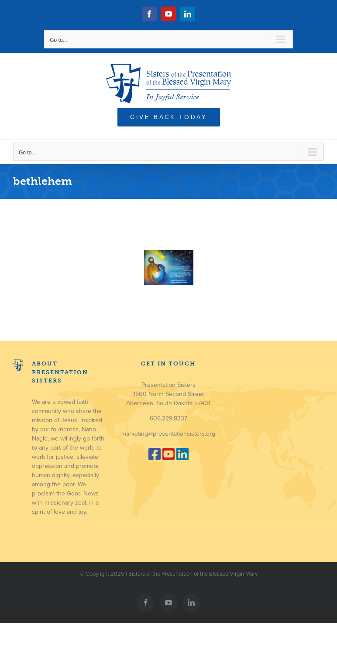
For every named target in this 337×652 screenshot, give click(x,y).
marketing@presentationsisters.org (168, 433)
